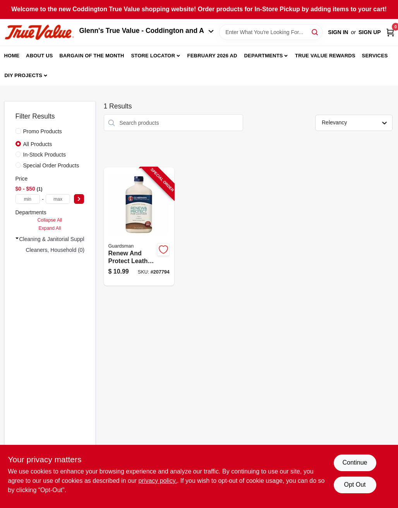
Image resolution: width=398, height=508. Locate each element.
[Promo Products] (18, 131)
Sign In (338, 32)
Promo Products (42, 131)
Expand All (50, 228)
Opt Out (354, 484)
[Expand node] (17, 238)
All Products (37, 144)
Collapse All (49, 220)
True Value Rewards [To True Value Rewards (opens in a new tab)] (325, 56)
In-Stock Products (44, 155)
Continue (354, 462)
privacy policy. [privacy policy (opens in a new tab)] (158, 480)
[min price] (27, 199)
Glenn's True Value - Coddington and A (146, 30)
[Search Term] (271, 32)
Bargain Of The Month (91, 56)
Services (375, 56)
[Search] (315, 31)
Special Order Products (51, 165)
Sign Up (370, 32)
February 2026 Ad (212, 56)
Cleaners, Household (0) (55, 250)
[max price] (58, 199)
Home (12, 56)
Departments (263, 56)
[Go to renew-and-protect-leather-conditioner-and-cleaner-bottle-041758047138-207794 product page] (139, 226)
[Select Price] (79, 199)
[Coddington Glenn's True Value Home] (39, 32)
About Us (39, 56)
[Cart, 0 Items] (390, 32)
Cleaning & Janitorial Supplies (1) (59, 239)
